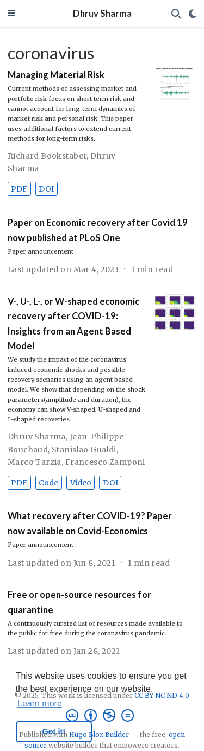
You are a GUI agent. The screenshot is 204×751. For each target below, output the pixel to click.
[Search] (176, 14)
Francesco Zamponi (105, 462)
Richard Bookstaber (47, 156)
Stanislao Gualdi (84, 450)
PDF (19, 189)
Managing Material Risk (56, 75)
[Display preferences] (192, 14)
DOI (46, 189)
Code (48, 483)
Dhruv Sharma (102, 13)
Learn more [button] (39, 703)
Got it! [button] (53, 731)
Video (80, 483)
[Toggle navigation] (11, 14)
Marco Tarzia (34, 462)
